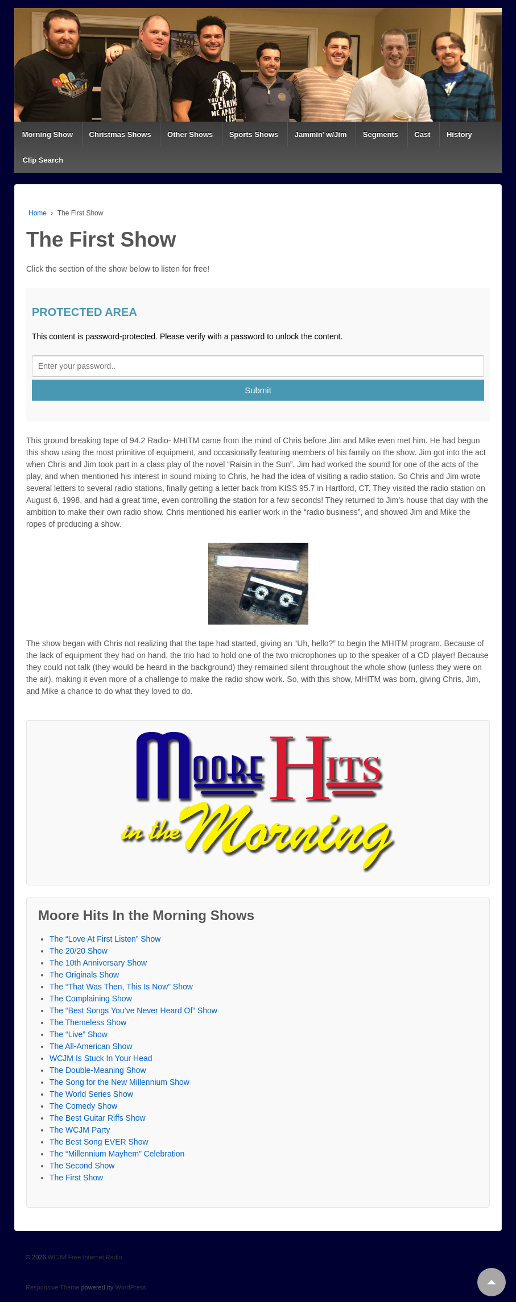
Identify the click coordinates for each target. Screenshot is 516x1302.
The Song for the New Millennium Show (119, 1082)
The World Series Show (91, 1094)
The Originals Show (84, 974)
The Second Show (81, 1165)
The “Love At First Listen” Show (104, 938)
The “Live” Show (78, 1034)
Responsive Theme (53, 1287)
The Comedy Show (83, 1105)
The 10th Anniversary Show (98, 962)
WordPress (130, 1287)
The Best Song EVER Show (98, 1141)
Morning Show (47, 134)
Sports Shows (254, 134)
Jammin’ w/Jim (321, 134)
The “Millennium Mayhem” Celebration (116, 1153)
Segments (380, 134)
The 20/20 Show (78, 950)
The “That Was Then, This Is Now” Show (121, 986)
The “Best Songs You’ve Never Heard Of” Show (133, 1010)
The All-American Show (91, 1046)
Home (37, 213)
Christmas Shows (120, 134)
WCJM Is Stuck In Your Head (100, 1058)
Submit (258, 390)
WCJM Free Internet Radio (84, 1257)
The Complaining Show (90, 998)
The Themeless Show (87, 1022)
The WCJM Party (79, 1129)
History (459, 134)
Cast (422, 134)
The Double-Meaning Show (97, 1070)
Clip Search (43, 160)
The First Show (76, 1177)
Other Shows (190, 134)
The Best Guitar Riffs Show (97, 1117)
